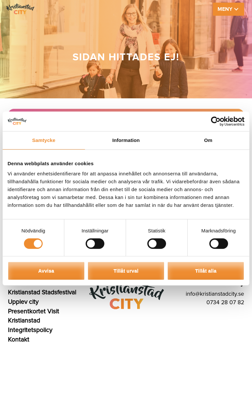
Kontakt (18, 340)
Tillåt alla (206, 270)
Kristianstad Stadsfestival (42, 292)
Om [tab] (208, 140)
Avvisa (46, 270)
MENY (225, 9)
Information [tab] (126, 140)
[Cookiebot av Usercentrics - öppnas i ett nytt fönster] (215, 121)
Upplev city (23, 302)
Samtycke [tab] (43, 140)
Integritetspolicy (30, 330)
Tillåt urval (126, 270)
